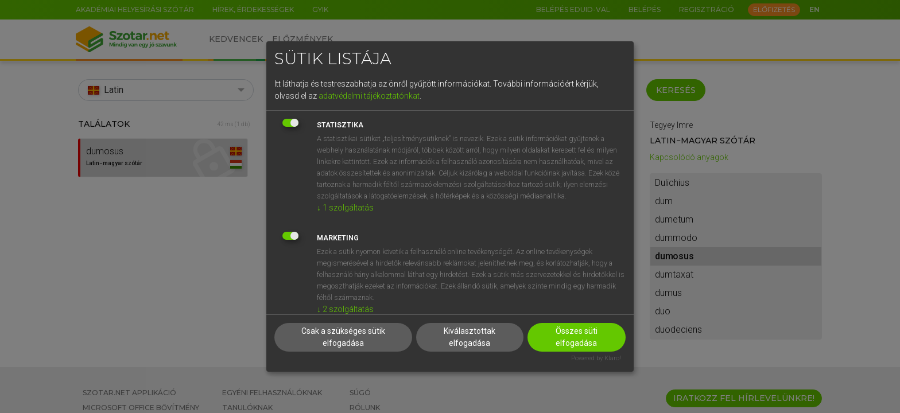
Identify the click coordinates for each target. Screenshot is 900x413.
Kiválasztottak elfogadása (469, 337)
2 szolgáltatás (345, 309)
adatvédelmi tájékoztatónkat (369, 95)
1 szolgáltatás (345, 207)
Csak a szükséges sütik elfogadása (343, 337)
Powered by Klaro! (596, 358)
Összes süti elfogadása (577, 337)
